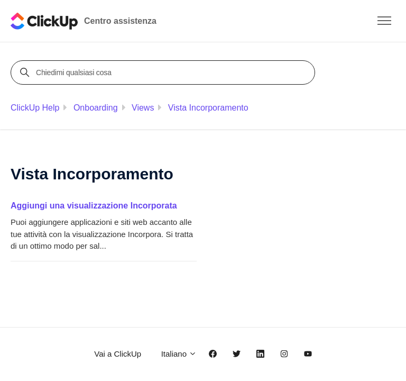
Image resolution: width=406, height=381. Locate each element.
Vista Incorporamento (208, 107)
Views (143, 107)
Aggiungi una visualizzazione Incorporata (94, 205)
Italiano (179, 353)
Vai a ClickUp (117, 353)
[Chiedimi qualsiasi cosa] (164, 72)
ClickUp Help (35, 107)
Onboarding (95, 107)
